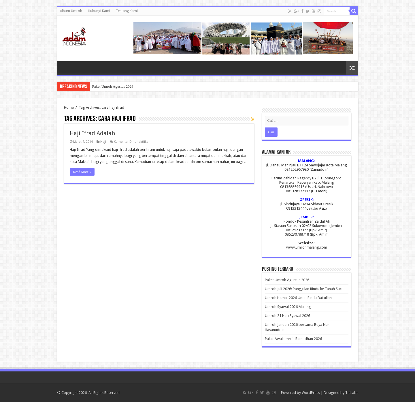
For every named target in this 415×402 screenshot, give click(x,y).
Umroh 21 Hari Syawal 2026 (287, 315)
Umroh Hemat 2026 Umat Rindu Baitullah (298, 298)
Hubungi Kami (99, 11)
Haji (103, 142)
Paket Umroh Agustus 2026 (112, 86)
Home (69, 107)
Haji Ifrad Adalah (92, 133)
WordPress (311, 392)
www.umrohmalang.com (306, 247)
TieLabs (351, 392)
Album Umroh (71, 11)
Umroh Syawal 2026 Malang (288, 307)
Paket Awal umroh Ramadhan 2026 (293, 339)
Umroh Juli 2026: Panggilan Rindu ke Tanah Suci (303, 289)
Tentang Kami (127, 11)
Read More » (82, 172)
